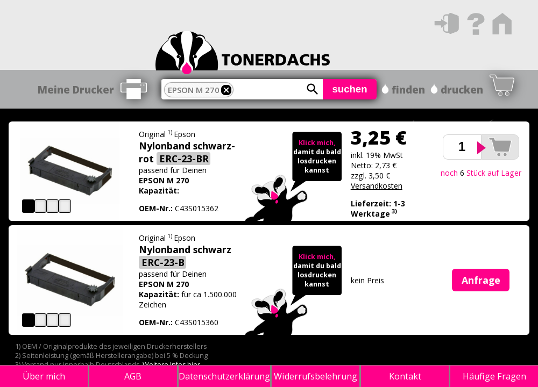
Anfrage (481, 280)
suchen (349, 89)
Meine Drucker (76, 89)
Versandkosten (376, 186)
